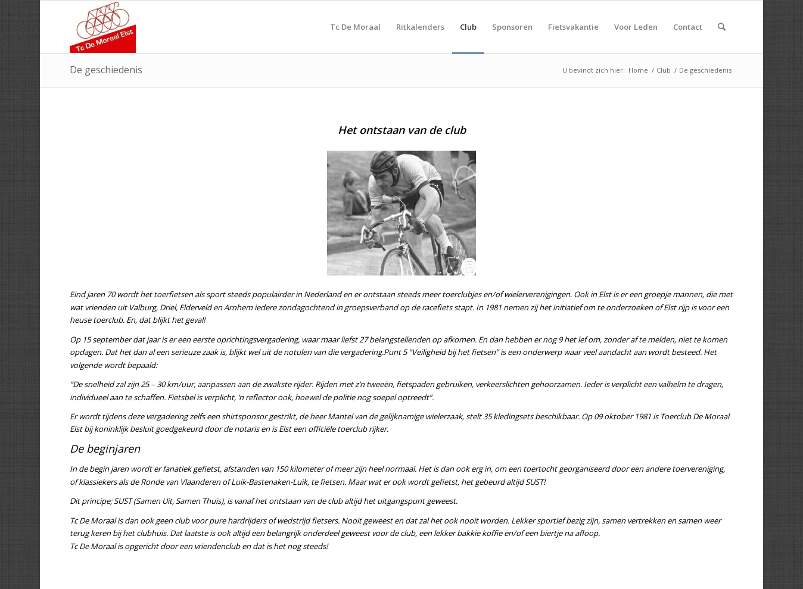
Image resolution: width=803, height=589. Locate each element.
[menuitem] (355, 27)
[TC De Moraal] (103, 27)
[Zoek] (721, 27)
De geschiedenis (106, 69)
